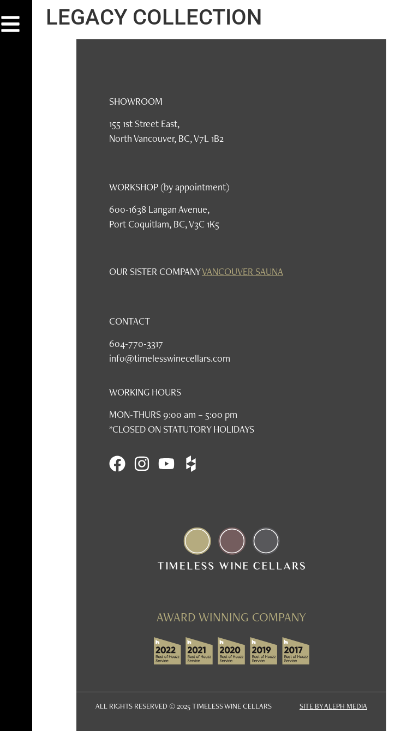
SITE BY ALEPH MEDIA (333, 706)
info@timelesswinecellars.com (169, 358)
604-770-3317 (136, 343)
